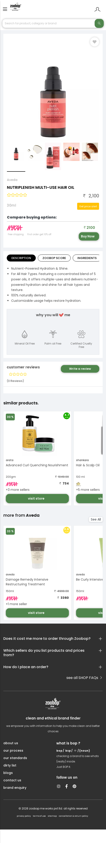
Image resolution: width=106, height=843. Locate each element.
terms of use (39, 816)
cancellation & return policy (73, 816)
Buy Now (88, 236)
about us (10, 743)
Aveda (12, 180)
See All (96, 519)
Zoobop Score (54, 258)
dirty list (9, 765)
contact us (12, 780)
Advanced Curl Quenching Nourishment (37, 465)
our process (13, 750)
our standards (15, 758)
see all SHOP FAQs (84, 677)
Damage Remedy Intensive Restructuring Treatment (27, 581)
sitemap (52, 816)
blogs (8, 773)
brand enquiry (14, 787)
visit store (36, 498)
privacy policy (24, 816)
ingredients (87, 258)
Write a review (80, 369)
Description (21, 258)
